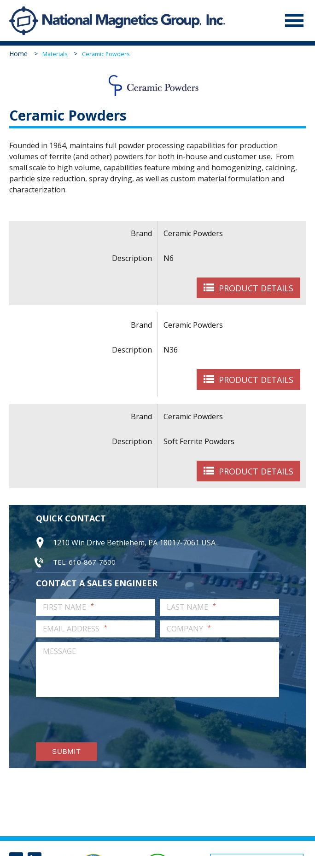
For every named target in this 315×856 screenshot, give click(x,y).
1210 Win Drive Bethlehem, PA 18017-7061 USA (134, 543)
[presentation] (106, 720)
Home (18, 54)
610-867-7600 (92, 562)
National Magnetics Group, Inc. (24, 20)
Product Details (256, 288)
